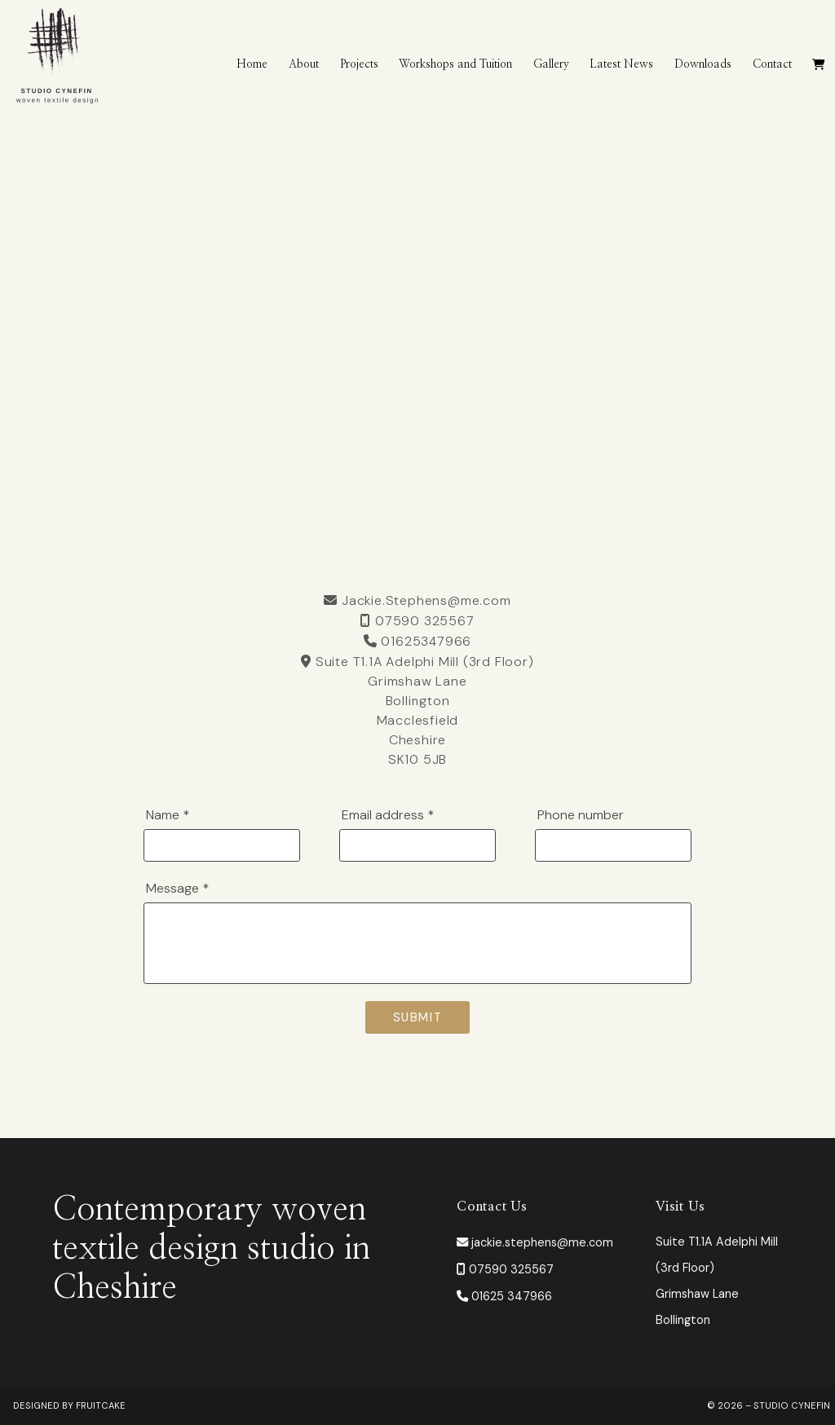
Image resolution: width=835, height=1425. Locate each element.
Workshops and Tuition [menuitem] (455, 64)
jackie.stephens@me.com (542, 1242)
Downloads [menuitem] (702, 64)
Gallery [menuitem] (551, 64)
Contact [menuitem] (772, 64)
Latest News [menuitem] (621, 64)
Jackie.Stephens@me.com (426, 600)
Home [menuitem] (251, 64)
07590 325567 (511, 1269)
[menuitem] (818, 65)
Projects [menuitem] (359, 64)
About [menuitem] (304, 64)
